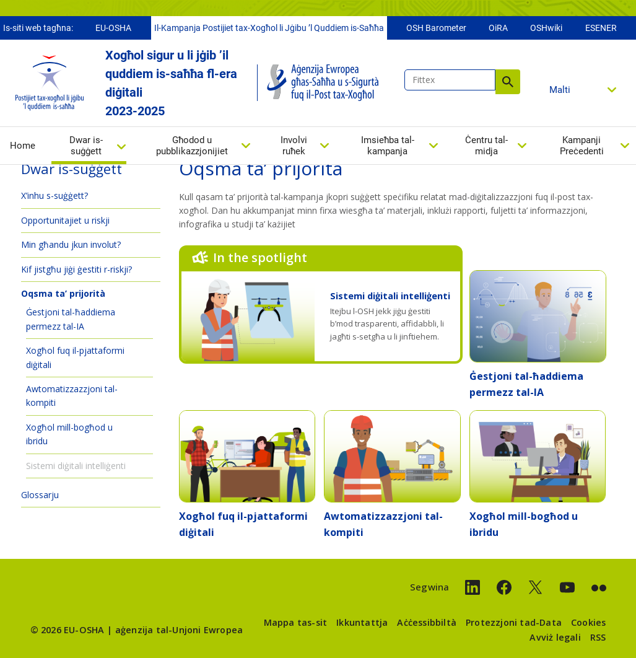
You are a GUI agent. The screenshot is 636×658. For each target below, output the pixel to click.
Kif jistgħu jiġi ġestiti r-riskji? (76, 269)
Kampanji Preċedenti (582, 147)
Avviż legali (554, 637)
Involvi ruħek (294, 147)
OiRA (498, 29)
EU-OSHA (113, 29)
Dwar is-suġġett (86, 147)
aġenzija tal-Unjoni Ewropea (179, 630)
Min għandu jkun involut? (71, 244)
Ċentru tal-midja (486, 147)
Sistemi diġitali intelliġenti (390, 296)
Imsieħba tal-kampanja (387, 147)
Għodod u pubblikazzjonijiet (192, 147)
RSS (598, 637)
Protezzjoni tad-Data (514, 622)
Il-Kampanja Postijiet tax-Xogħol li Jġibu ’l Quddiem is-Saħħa (269, 29)
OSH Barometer (436, 29)
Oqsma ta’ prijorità (63, 293)
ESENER (601, 29)
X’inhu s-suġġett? (54, 195)
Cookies (588, 622)
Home (22, 146)
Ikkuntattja (362, 622)
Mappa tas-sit (296, 622)
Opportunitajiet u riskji (65, 220)
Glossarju (40, 495)
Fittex (507, 83)
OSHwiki (546, 29)
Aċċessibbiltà (426, 622)
